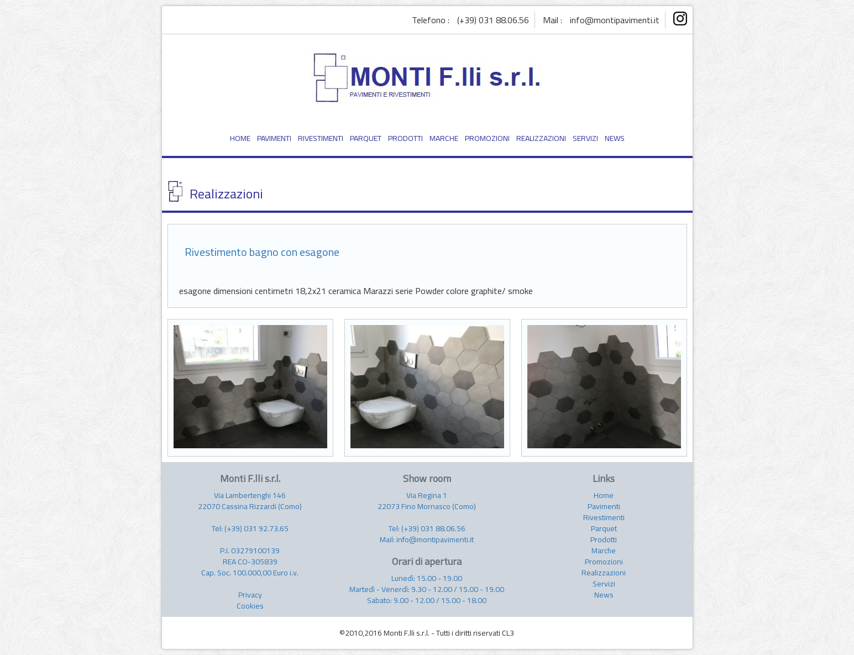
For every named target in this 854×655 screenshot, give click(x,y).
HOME (240, 138)
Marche (603, 550)
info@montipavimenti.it (614, 20)
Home (604, 495)
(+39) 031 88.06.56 (493, 20)
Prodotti (603, 539)
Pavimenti (604, 506)
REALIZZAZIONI (541, 138)
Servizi (604, 584)
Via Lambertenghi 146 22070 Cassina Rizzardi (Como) (250, 500)
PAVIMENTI (274, 138)
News (604, 595)
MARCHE (443, 138)
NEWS (615, 138)
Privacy (250, 595)
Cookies (250, 606)
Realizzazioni (603, 572)
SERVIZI (585, 138)
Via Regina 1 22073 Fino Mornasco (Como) (427, 500)
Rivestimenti (604, 517)
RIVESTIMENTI (320, 138)
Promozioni (604, 561)
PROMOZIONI (487, 138)
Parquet (604, 528)
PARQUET (365, 138)
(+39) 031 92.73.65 (256, 528)
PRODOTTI (405, 138)
